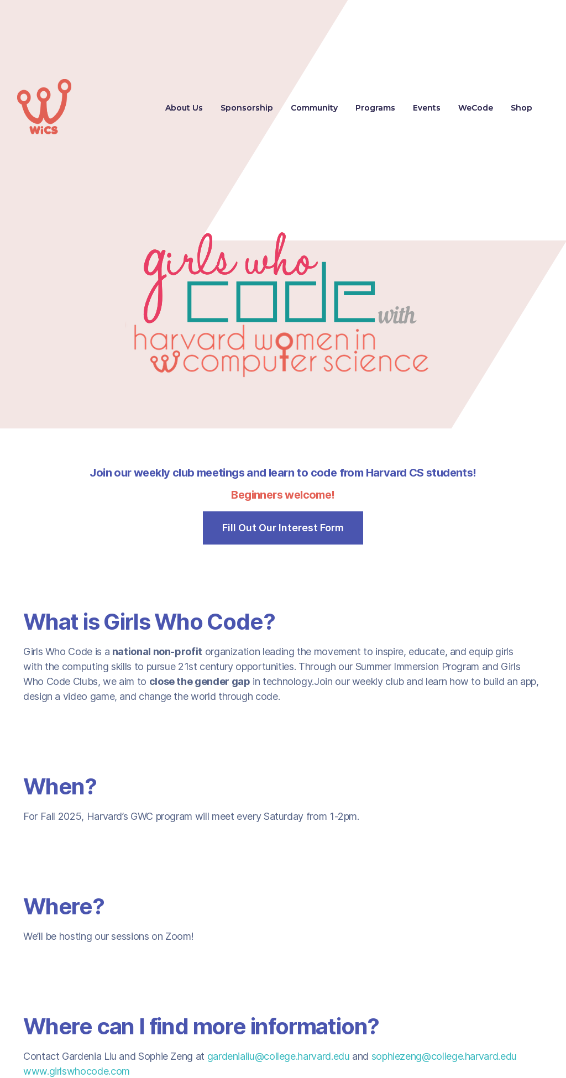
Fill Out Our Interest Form (283, 527)
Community (314, 108)
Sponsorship (247, 108)
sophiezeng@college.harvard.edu (444, 1056)
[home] (44, 108)
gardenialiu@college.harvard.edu (278, 1056)
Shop (521, 108)
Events (427, 108)
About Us (184, 108)
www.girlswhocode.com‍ (76, 1071)
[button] (375, 107)
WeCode (475, 108)
